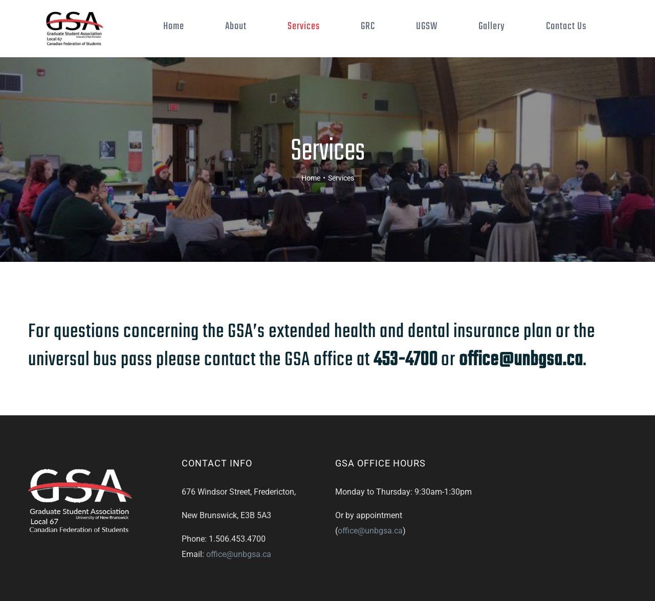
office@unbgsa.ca (238, 586)
